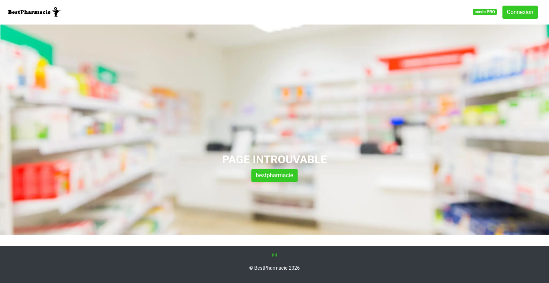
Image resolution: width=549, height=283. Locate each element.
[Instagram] (274, 255)
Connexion (520, 12)
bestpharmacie (274, 175)
